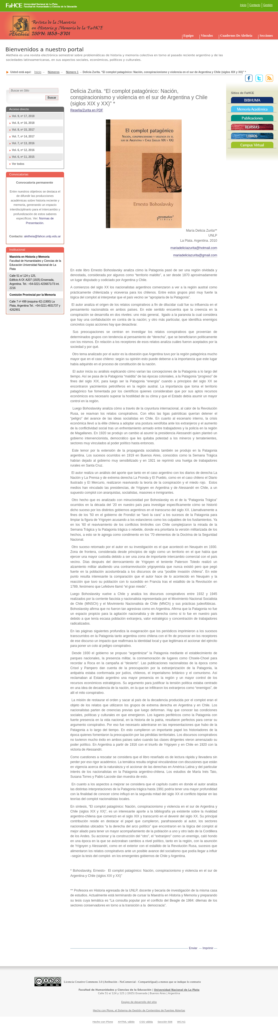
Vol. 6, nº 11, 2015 (23, 156)
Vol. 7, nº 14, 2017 (23, 136)
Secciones (266, 35)
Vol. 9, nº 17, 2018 (23, 116)
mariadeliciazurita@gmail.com (195, 255)
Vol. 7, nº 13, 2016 (23, 143)
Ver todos (18, 163)
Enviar (193, 948)
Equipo (189, 35)
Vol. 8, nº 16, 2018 (23, 122)
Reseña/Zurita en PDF (86, 110)
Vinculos (207, 35)
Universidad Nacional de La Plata (176, 989)
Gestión (268, 5)
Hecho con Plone (103, 1021)
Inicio (243, 5)
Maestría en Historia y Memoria (29, 256)
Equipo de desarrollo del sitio (139, 1002)
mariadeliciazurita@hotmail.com (193, 248)
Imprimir (208, 948)
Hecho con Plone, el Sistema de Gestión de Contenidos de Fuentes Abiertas (139, 1010)
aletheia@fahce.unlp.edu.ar (42, 236)
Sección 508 (164, 1021)
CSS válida (146, 1021)
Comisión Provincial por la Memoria (33, 294)
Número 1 (72, 72)
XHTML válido (126, 1021)
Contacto (254, 5)
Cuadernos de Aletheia (236, 35)
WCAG (181, 1021)
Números (53, 72)
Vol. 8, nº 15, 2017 (23, 129)
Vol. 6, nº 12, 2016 (23, 150)
